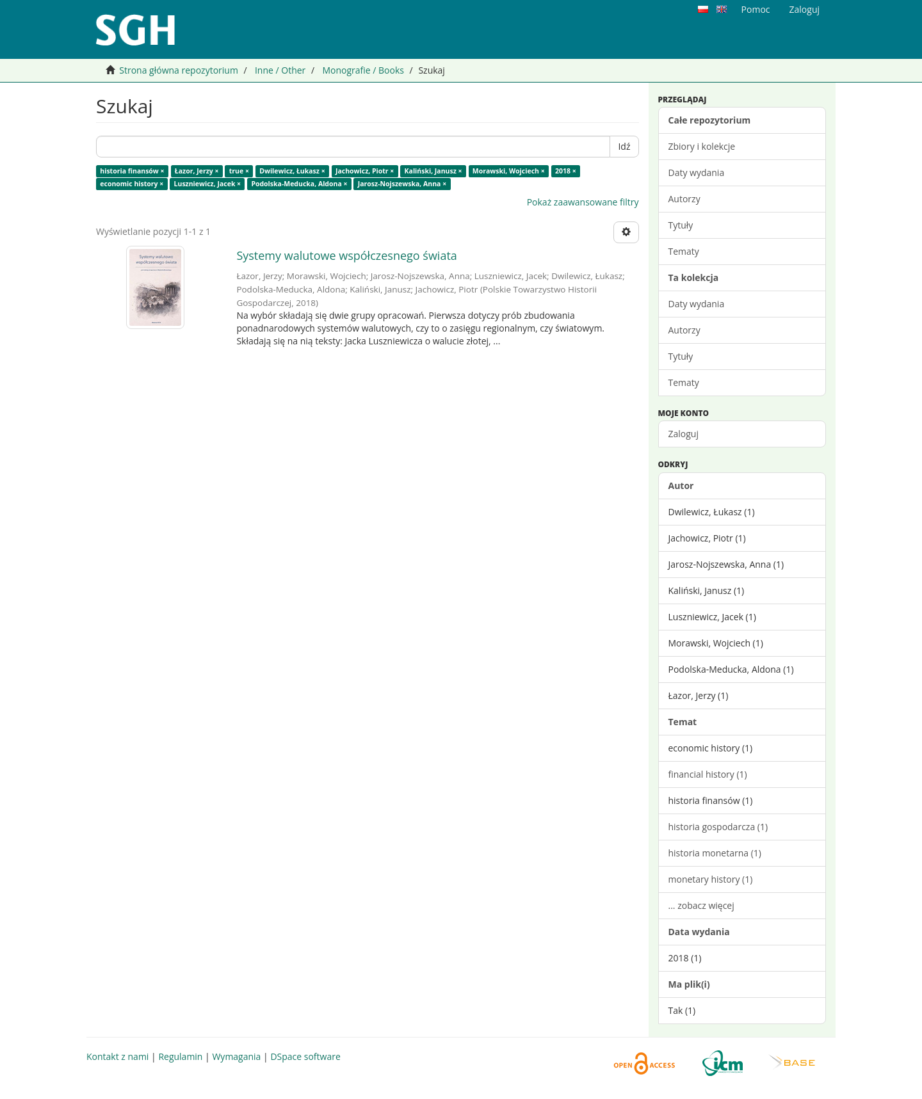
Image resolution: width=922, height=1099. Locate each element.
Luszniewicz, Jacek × (207, 183)
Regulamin (180, 1056)
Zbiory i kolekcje (702, 146)
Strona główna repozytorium (178, 70)
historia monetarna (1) (714, 853)
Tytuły (680, 225)
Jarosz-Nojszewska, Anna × (402, 183)
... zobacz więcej (701, 905)
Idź (624, 146)
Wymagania (236, 1056)
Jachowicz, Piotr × (365, 170)
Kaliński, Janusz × (433, 170)
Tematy (683, 251)
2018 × (565, 170)
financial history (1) (707, 774)
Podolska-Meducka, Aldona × (299, 183)
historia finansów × (132, 170)
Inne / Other (280, 70)
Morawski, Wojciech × (509, 170)
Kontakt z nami (117, 1056)
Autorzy (684, 199)
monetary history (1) (710, 879)
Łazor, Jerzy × (197, 170)
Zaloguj (683, 434)
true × (239, 170)
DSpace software (305, 1056)
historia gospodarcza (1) (718, 827)
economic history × (131, 183)
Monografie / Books (363, 70)
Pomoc (755, 9)
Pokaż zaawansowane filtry (583, 202)
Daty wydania (696, 172)
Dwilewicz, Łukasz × (292, 170)
